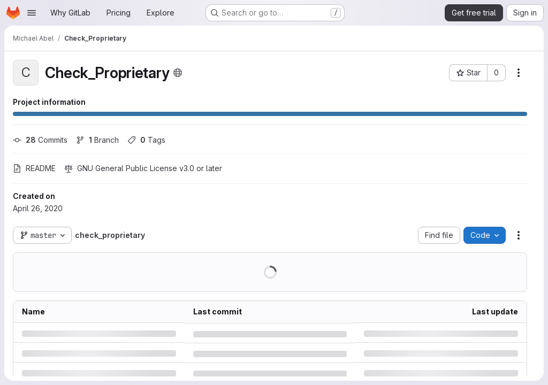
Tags (146, 139)
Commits (40, 139)
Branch (97, 139)
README (34, 168)
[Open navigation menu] (31, 12)
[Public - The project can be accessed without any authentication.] (177, 72)
